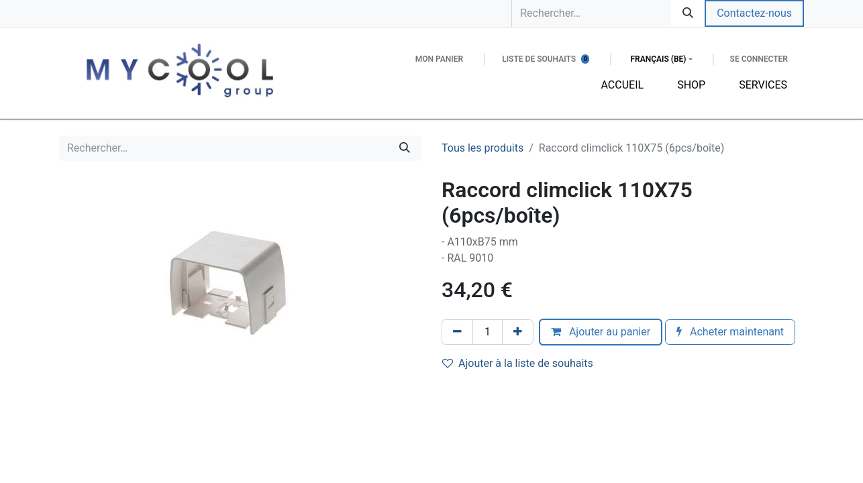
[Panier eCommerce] (439, 59)
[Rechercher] (688, 13)
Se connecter (759, 59)
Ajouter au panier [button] (600, 331)
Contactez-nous (754, 13)
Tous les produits (482, 148)
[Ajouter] (518, 332)
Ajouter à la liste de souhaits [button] (517, 363)
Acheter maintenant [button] (730, 331)
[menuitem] (623, 85)
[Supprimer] (457, 332)
